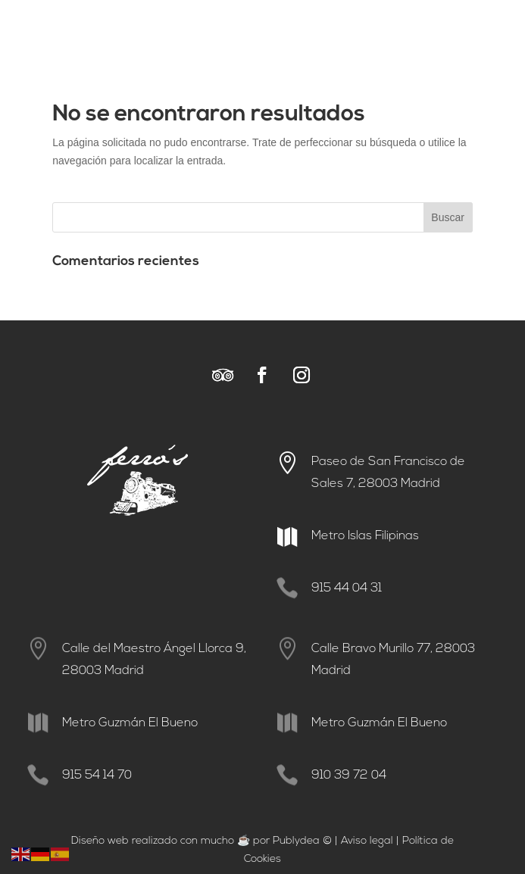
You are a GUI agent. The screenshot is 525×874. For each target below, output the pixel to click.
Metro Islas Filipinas (365, 536)
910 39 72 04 (348, 775)
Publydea (296, 841)
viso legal (370, 841)
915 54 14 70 (97, 775)
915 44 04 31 (346, 588)
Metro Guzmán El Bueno (130, 723)
